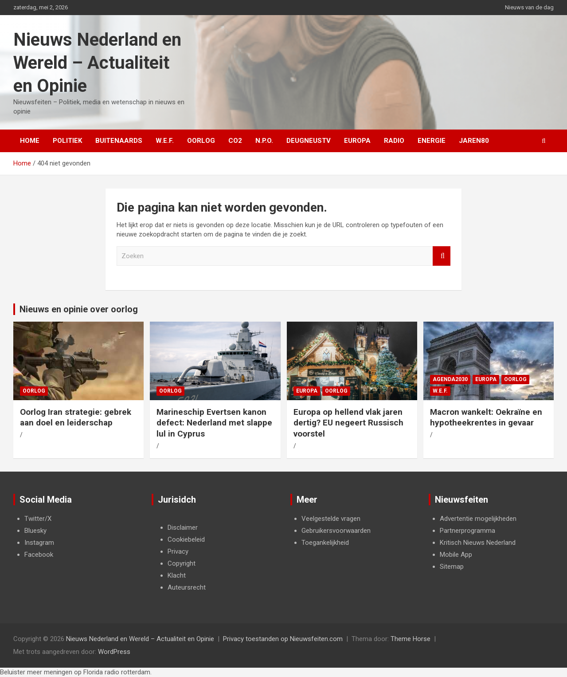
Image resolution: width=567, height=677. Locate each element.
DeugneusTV (308, 141)
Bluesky (35, 531)
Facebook (38, 555)
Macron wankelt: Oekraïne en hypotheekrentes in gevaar (486, 417)
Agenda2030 (450, 379)
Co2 (235, 141)
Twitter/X (37, 519)
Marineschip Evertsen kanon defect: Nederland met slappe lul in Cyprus (214, 423)
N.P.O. (264, 141)
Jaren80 (474, 141)
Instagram (39, 543)
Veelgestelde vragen (330, 519)
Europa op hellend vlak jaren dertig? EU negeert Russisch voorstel (348, 423)
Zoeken (441, 256)
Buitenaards (118, 141)
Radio (394, 141)
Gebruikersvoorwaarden (336, 531)
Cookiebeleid (186, 539)
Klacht (177, 575)
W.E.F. (165, 141)
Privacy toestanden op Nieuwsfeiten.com (283, 639)
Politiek (67, 141)
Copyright (182, 563)
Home (29, 141)
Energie (432, 141)
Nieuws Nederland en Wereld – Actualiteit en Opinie (97, 62)
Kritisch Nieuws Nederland (478, 543)
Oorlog (201, 141)
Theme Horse (410, 639)
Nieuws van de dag (529, 7)
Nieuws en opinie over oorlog (79, 309)
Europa (357, 141)
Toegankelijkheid (325, 543)
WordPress (114, 652)
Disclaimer (183, 527)
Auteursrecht (187, 587)
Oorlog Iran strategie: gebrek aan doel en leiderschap (75, 417)
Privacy (178, 551)
